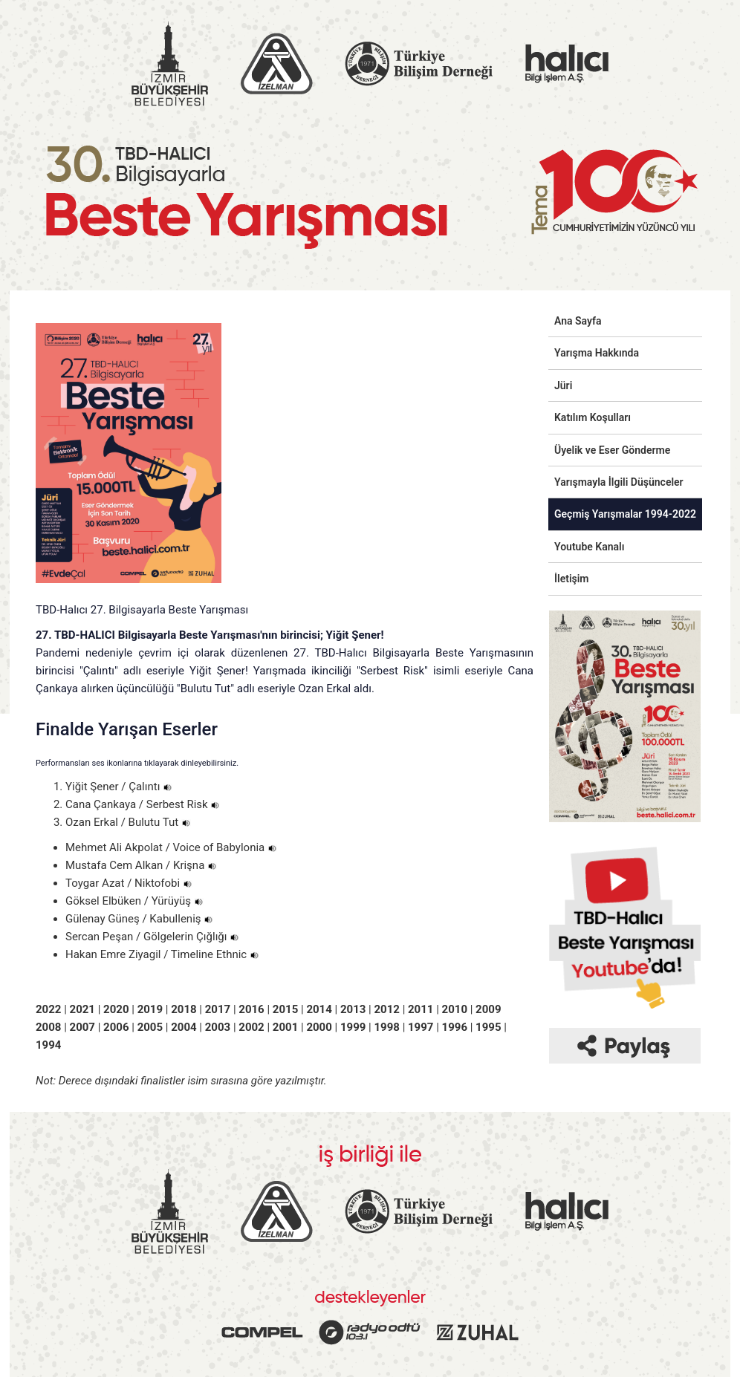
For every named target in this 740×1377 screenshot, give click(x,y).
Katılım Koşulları (592, 417)
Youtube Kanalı (589, 547)
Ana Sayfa (578, 321)
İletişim (571, 579)
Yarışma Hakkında (596, 353)
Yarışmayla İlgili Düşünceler (619, 482)
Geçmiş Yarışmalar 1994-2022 (625, 514)
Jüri (563, 385)
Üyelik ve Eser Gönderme (612, 450)
